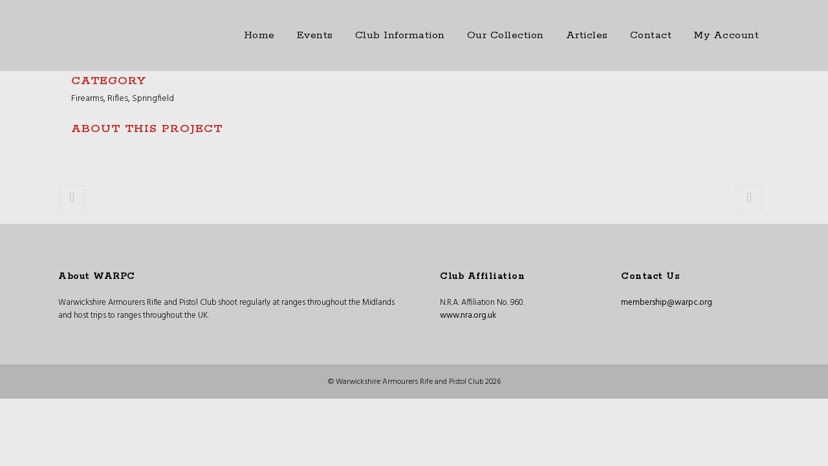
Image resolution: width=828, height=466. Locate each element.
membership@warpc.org (666, 302)
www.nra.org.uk (468, 315)
